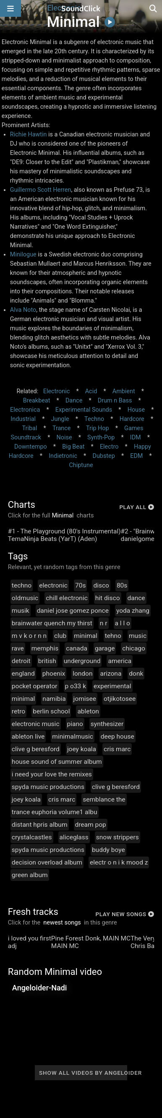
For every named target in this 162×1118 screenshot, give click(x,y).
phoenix (53, 673)
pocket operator (34, 686)
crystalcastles (32, 837)
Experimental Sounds (83, 409)
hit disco (107, 598)
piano (75, 724)
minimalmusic (72, 736)
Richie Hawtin (28, 134)
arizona (110, 673)
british (47, 661)
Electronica (25, 409)
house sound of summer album (57, 761)
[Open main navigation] (10, 8)
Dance (73, 400)
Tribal (29, 428)
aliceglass (74, 837)
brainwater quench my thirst (52, 623)
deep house (117, 736)
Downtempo (30, 446)
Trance (61, 428)
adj (12, 946)
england (23, 673)
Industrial (23, 419)
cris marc (117, 749)
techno (21, 585)
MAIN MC (65, 946)
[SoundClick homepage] (81, 8)
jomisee (84, 699)
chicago (133, 648)
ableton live (28, 736)
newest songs (62, 922)
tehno (113, 636)
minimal (85, 636)
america (119, 661)
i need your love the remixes (52, 774)
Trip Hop (97, 428)
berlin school (51, 711)
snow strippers (117, 837)
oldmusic (25, 598)
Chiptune (81, 465)
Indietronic (63, 456)
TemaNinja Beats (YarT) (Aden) (52, 539)
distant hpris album (40, 824)
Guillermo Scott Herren (40, 189)
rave (18, 648)
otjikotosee (120, 699)
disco (101, 585)
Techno (94, 419)
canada (76, 648)
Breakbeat (36, 400)
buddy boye (108, 850)
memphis (44, 648)
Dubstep (103, 456)
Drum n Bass (115, 400)
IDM (135, 437)
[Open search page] (153, 8)
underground (82, 661)
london (82, 673)
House (136, 409)
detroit (21, 661)
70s (80, 585)
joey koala (81, 749)
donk (136, 673)
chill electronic (67, 598)
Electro (109, 446)
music (137, 636)
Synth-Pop (101, 437)
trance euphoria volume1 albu (54, 812)
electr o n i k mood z (119, 862)
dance (136, 598)
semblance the (104, 799)
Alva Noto (23, 309)
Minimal (62, 515)
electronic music (36, 724)
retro (18, 711)
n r (103, 623)
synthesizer (107, 724)
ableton (88, 711)
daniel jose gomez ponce (73, 610)
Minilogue (23, 254)
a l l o (122, 623)
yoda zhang (132, 610)
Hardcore (132, 419)
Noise (64, 437)
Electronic (56, 391)
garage (105, 648)
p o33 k (75, 686)
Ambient (123, 391)
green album (30, 875)
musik (20, 610)
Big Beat (73, 446)
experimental (112, 686)
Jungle (60, 419)
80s (122, 585)
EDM (136, 456)
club (60, 636)
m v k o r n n (29, 636)
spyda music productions (48, 787)
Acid (91, 391)
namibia (53, 699)
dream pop (90, 824)
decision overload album (47, 862)
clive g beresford (36, 749)
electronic (53, 585)
